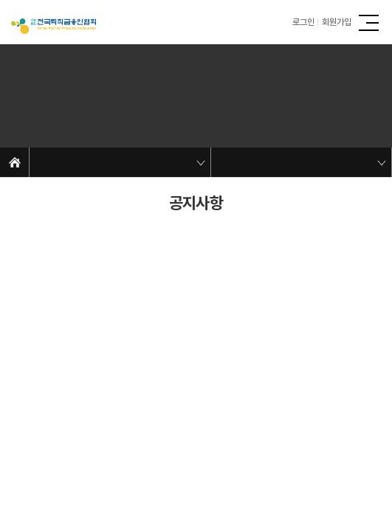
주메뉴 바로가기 (0, 0)
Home (15, 162)
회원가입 (336, 22)
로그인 (303, 22)
